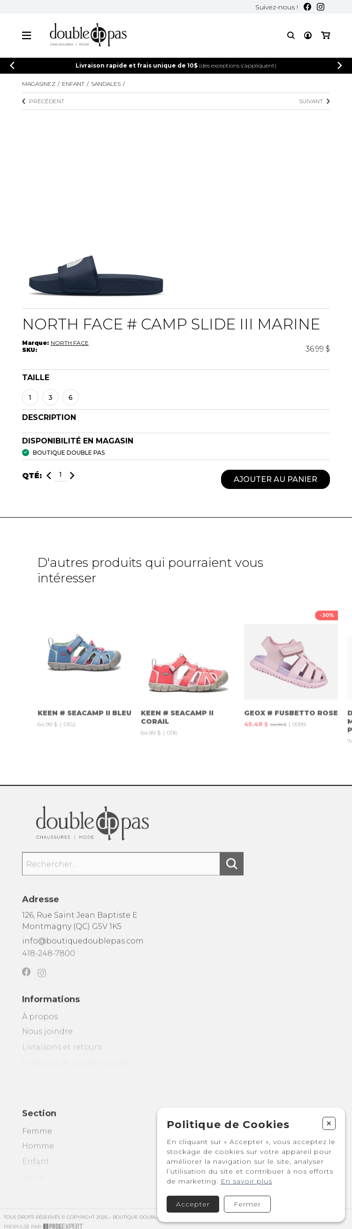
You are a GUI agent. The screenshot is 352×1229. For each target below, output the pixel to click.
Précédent (43, 101)
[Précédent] (12, 65)
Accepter (193, 1204)
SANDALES (106, 83)
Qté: (32, 476)
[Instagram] (320, 6)
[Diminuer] (48, 476)
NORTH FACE (70, 342)
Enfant (73, 83)
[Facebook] (307, 6)
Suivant (314, 101)
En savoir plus (246, 1181)
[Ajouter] (72, 476)
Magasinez (38, 83)
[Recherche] (291, 35)
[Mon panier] (325, 35)
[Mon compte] (308, 35)
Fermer (247, 1204)
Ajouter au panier (275, 479)
